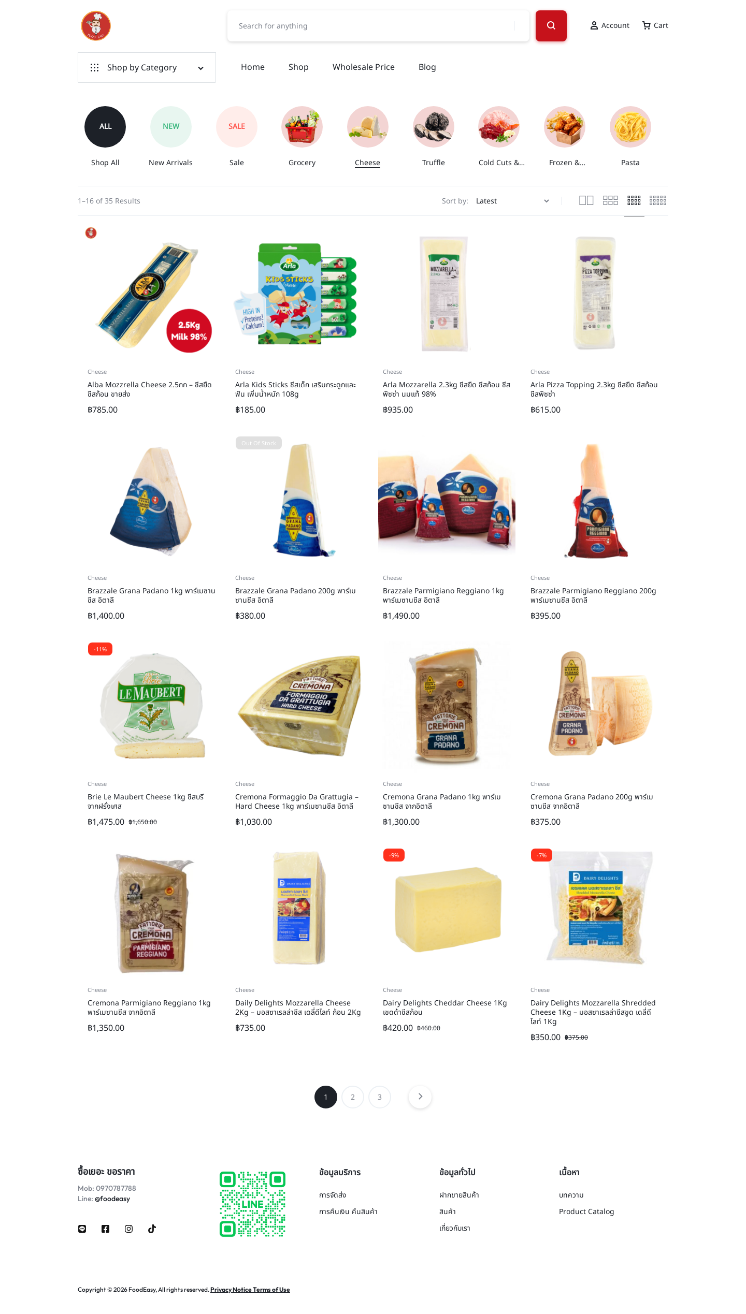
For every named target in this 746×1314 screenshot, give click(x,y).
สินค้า (447, 1212)
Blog (427, 67)
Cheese (97, 372)
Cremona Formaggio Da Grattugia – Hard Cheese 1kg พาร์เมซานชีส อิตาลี (296, 802)
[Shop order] (514, 201)
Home (253, 67)
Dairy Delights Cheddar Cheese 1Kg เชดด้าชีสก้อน (445, 1008)
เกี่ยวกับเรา (454, 1228)
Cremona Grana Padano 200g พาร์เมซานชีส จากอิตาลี (591, 802)
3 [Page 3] (380, 1097)
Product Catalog (586, 1212)
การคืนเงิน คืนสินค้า (348, 1212)
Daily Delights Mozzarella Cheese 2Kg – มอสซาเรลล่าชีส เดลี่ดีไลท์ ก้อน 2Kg (298, 1008)
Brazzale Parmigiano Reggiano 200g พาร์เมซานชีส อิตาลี (593, 596)
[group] (111, 137)
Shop (299, 67)
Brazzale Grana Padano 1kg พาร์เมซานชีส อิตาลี (152, 596)
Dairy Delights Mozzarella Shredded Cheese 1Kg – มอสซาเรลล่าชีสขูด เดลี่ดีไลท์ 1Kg (593, 1012)
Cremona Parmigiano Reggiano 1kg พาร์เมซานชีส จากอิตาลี (149, 1008)
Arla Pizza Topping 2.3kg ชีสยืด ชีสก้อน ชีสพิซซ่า (594, 389)
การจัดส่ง (333, 1195)
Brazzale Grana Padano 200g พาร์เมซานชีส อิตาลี (295, 596)
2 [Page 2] (353, 1097)
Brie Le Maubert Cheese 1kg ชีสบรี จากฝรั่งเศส (146, 802)
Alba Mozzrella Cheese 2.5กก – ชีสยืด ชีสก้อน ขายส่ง (150, 389)
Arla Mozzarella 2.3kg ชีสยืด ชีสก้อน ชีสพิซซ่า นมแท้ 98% (446, 389)
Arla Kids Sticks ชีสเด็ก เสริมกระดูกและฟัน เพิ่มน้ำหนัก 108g (295, 389)
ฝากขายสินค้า (459, 1195)
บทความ (571, 1195)
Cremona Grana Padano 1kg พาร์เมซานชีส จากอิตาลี (442, 802)
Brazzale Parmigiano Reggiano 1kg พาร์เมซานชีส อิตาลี (443, 596)
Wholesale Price (364, 67)
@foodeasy (112, 1198)
